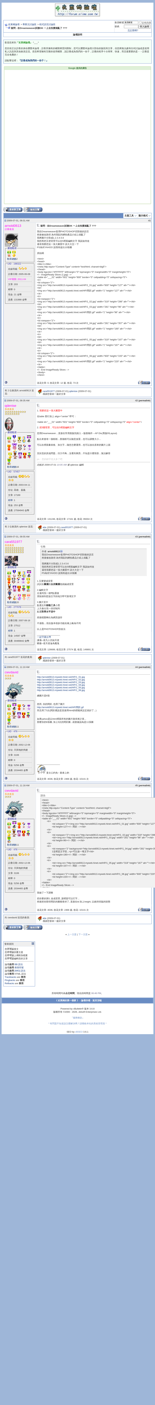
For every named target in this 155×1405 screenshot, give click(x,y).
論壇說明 (77, 34)
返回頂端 (97, 1000)
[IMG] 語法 (19, 970)
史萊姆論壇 (14, 24)
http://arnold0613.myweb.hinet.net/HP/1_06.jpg (61, 690)
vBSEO (79, 1031)
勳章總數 (11, 259)
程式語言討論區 (47, 24)
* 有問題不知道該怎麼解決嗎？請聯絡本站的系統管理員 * (77, 1023)
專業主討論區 (29, 24)
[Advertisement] (44, 103)
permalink (144, 400)
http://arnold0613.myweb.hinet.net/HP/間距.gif (60, 707)
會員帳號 (119, 22)
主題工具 (129, 215)
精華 (10, 500)
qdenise (73, 391)
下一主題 (83, 934)
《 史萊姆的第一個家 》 (67, 1000)
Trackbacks (10, 977)
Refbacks (9, 983)
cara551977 (49, 391)
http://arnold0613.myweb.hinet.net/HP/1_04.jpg (61, 685)
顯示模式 (143, 215)
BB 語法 (18, 964)
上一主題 (72, 934)
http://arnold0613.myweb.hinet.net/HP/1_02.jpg (61, 679)
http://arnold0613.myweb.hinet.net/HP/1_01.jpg (61, 677)
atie (44, 527)
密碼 (117, 26)
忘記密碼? (133, 30)
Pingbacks (10, 980)
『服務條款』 (77, 1017)
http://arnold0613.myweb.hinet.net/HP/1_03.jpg (61, 682)
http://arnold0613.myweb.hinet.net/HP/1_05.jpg (61, 687)
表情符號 (19, 967)
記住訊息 (145, 22)
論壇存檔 (85, 1000)
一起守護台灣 (44, 637)
